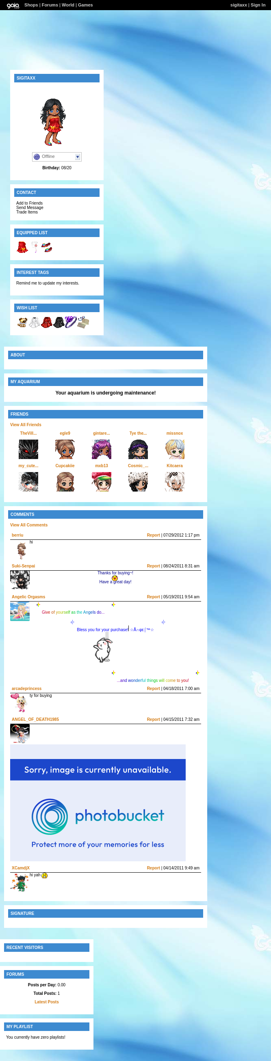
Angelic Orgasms (28, 597)
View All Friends (25, 425)
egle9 (65, 433)
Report (153, 535)
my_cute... (29, 466)
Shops (31, 4)
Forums (50, 4)
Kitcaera (174, 466)
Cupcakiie (64, 466)
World (68, 4)
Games (85, 4)
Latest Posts (47, 1002)
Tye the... (138, 433)
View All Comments (29, 525)
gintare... (101, 433)
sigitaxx (238, 4)
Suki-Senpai (23, 566)
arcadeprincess (26, 688)
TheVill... (28, 433)
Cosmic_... (138, 466)
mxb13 (101, 466)
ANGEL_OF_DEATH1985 (35, 719)
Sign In (258, 4)
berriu (17, 535)
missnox (175, 433)
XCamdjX (21, 868)
